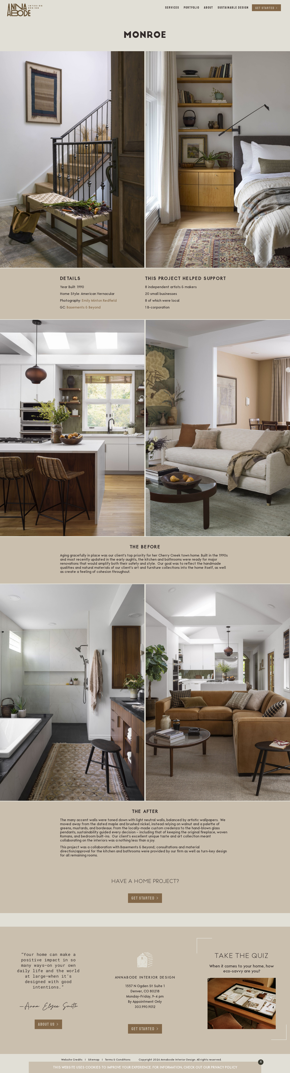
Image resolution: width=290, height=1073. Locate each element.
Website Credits (71, 1059)
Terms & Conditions (117, 1059)
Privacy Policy (224, 1067)
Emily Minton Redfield (99, 301)
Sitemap (93, 1059)
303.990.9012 (145, 1007)
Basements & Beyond (84, 307)
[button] (260, 1062)
